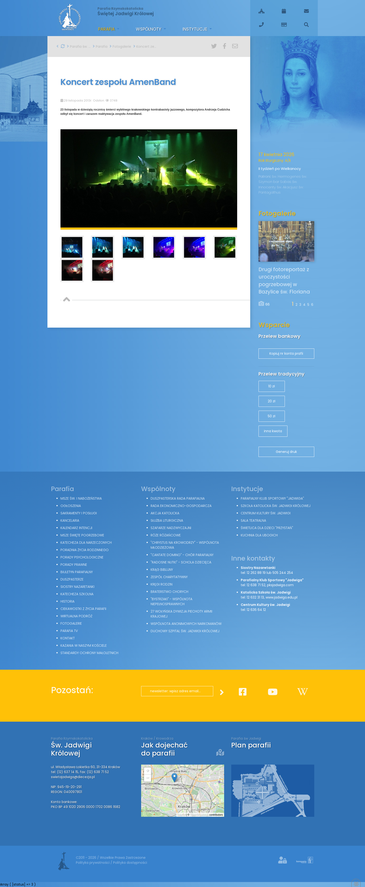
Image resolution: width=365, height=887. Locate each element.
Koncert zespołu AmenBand (145, 46)
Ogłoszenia (70, 505)
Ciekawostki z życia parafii (83, 608)
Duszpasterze (71, 579)
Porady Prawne (73, 564)
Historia (67, 601)
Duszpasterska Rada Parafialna (178, 498)
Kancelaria (69, 520)
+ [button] (147, 771)
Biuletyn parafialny (76, 572)
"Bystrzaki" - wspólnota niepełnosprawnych (171, 601)
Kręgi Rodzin (161, 584)
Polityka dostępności (130, 862)
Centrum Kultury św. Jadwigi (266, 513)
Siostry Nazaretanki (77, 586)
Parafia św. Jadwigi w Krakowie (79, 46)
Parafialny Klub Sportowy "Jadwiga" (272, 498)
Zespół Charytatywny (169, 577)
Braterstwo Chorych (169, 591)
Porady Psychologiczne (81, 557)
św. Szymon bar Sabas (283, 179)
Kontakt (67, 638)
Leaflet (181, 814)
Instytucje (195, 29)
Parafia (107, 29)
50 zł (271, 416)
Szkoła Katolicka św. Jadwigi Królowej (275, 505)
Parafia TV (69, 630)
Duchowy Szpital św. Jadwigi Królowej (185, 631)
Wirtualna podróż (76, 616)
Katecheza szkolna (76, 594)
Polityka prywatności (93, 862)
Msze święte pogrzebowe (82, 535)
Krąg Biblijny (162, 569)
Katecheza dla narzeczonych (86, 542)
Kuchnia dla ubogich (259, 535)
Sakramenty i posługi (78, 513)
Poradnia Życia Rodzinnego (84, 550)
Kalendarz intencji (76, 527)
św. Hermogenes (287, 176)
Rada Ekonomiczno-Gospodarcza (181, 505)
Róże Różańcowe (166, 535)
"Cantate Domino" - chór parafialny (182, 555)
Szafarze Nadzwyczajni (171, 527)
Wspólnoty (149, 29)
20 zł (271, 401)
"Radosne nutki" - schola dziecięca (181, 562)
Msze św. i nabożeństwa (81, 498)
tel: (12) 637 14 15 (64, 772)
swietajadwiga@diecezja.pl (73, 777)
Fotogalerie (120, 46)
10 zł (271, 386)
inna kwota (273, 431)
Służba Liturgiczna (167, 520)
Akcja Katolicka (165, 513)
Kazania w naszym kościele (83, 645)
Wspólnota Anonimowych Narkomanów (186, 623)
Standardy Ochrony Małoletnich (89, 652)
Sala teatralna (253, 520)
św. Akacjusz (288, 187)
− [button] (147, 778)
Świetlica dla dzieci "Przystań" (267, 527)
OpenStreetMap (199, 814)
